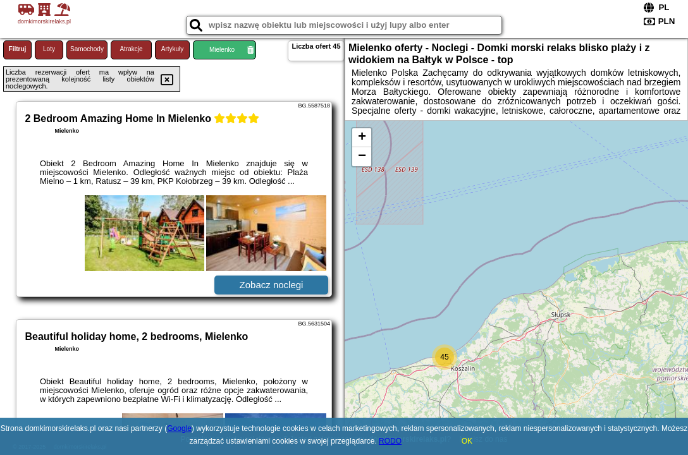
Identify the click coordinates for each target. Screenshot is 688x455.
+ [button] (362, 137)
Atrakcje (131, 49)
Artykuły (172, 49)
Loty (49, 49)
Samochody (87, 49)
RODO (390, 441)
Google (179, 428)
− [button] (362, 156)
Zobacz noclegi (272, 284)
